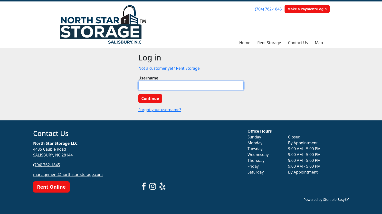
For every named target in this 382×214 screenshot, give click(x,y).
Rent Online (51, 187)
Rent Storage (269, 42)
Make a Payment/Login (307, 9)
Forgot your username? (159, 109)
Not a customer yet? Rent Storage (169, 68)
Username (148, 78)
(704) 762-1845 (268, 9)
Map (319, 42)
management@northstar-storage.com (68, 174)
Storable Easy (336, 199)
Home (244, 42)
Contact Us (298, 42)
